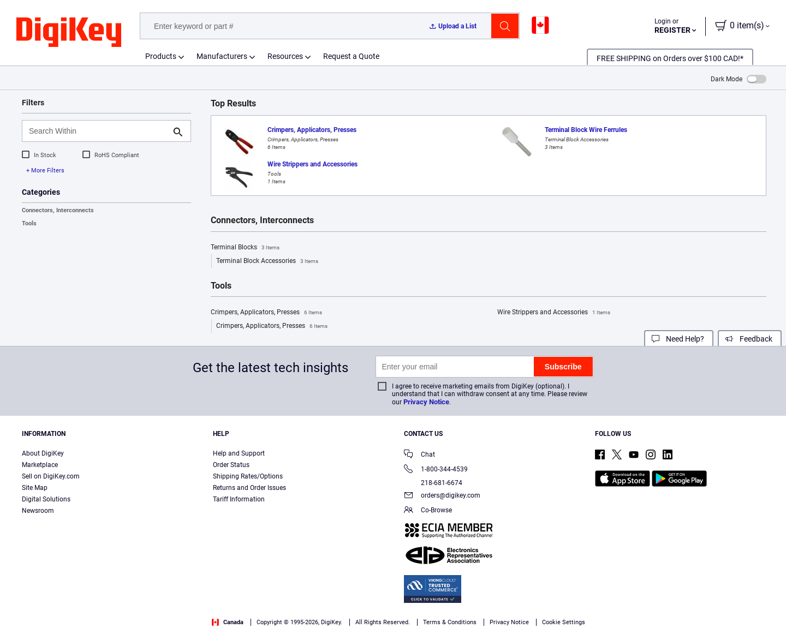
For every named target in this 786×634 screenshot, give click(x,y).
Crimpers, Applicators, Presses (266, 312)
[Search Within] (98, 131)
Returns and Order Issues (249, 488)
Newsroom (38, 511)
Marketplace (40, 465)
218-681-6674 (433, 483)
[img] (68, 32)
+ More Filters (45, 170)
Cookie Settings (563, 622)
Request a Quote (351, 56)
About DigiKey (43, 453)
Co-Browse (428, 511)
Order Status (231, 465)
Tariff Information (239, 499)
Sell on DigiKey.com (51, 476)
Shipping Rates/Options (248, 476)
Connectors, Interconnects (58, 210)
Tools (29, 223)
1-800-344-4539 (436, 470)
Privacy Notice (426, 402)
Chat (419, 455)
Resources (285, 56)
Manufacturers (221, 56)
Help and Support (239, 453)
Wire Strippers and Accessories (553, 312)
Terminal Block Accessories (267, 261)
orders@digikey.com (442, 496)
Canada (227, 622)
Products (160, 56)
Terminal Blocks (245, 247)
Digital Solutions (46, 499)
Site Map (34, 488)
